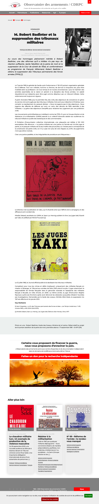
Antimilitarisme (42, 460)
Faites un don (85, 13)
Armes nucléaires (53, 460)
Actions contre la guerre (45, 458)
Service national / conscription (41, 50)
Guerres (40, 462)
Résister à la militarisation (45, 437)
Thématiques (22, 13)
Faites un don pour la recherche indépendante (49, 356)
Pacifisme (41, 467)
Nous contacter (81, 490)
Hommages (26, 20)
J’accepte (88, 496)
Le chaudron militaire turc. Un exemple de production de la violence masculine (20, 440)
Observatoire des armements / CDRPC (53, 4)
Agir (54, 13)
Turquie (30, 465)
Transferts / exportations (45, 471)
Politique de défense (26, 50)
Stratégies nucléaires (73, 451)
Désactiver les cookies (50, 499)
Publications (34, 13)
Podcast (11, 463)
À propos (62, 13)
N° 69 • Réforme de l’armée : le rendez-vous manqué (76, 439)
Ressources (46, 13)
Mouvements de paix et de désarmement (50, 464)
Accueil (11, 13)
